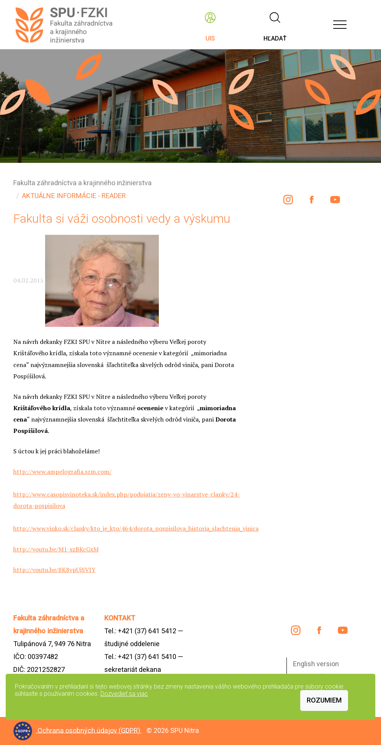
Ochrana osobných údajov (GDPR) (90, 730)
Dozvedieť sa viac (124, 693)
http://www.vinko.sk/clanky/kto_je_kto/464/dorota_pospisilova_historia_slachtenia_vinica (136, 528)
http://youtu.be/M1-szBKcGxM (56, 549)
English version (316, 664)
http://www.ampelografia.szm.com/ (62, 471)
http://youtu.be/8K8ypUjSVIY (54, 569)
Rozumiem (324, 700)
